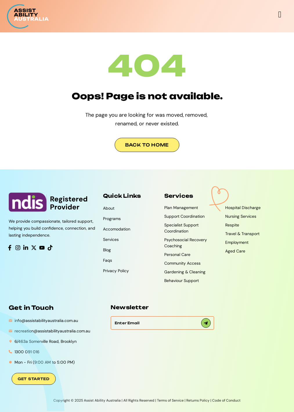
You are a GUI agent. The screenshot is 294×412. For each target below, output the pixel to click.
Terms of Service (170, 400)
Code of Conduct (226, 400)
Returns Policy (198, 400)
